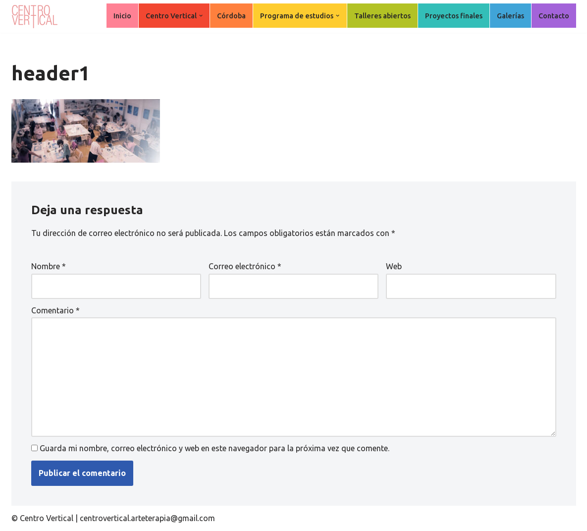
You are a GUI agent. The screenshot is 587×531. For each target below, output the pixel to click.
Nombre (48, 266)
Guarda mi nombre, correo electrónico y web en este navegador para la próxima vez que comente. (214, 448)
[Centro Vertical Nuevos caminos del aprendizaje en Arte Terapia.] (36, 16)
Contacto (553, 16)
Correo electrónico (245, 266)
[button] (201, 15)
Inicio (122, 16)
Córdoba (231, 16)
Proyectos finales (453, 16)
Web (394, 266)
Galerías (510, 16)
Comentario (55, 310)
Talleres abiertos (382, 16)
